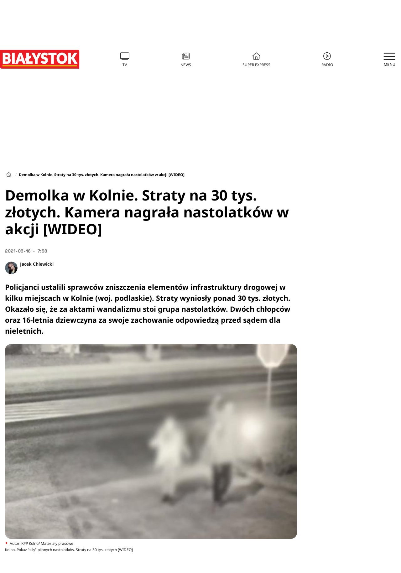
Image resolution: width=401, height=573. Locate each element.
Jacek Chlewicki (37, 264)
